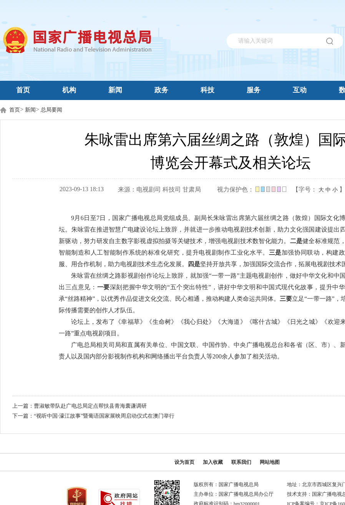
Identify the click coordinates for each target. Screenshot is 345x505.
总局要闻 (51, 110)
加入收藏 (213, 462)
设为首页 (184, 462)
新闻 (115, 90)
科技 (207, 90)
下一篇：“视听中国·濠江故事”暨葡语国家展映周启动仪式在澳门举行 (93, 416)
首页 (23, 90)
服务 (253, 90)
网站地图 (270, 462)
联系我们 (241, 462)
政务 (161, 90)
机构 (69, 90)
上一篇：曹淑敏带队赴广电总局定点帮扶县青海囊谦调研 (79, 406)
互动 (300, 90)
